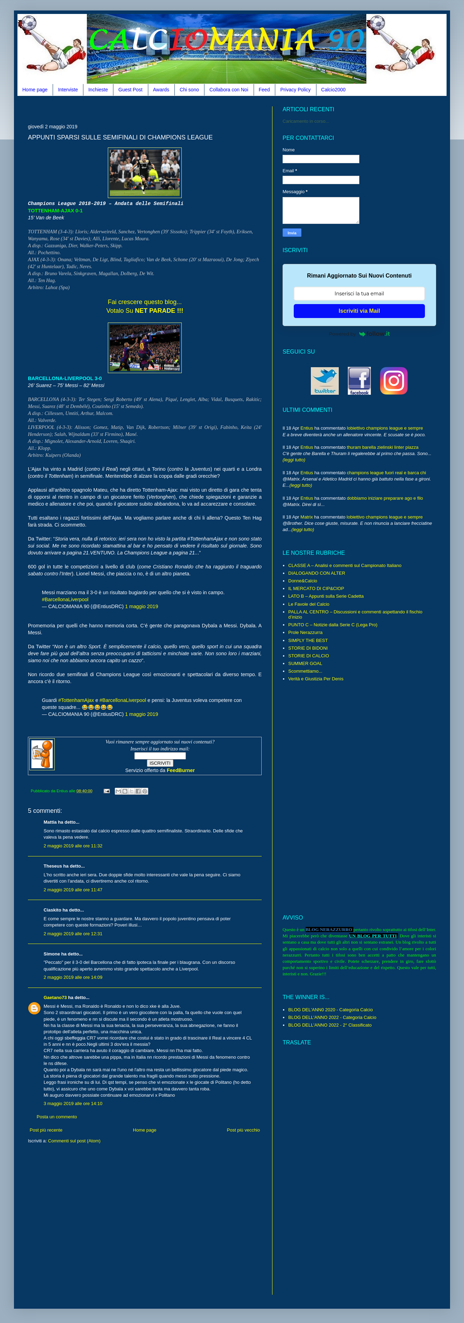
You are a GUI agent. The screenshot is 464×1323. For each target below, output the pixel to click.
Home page (34, 89)
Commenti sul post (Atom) (74, 1140)
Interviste (68, 89)
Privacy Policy (295, 89)
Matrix (306, 517)
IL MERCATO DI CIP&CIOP (316, 588)
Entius (306, 428)
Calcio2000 (333, 89)
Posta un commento (57, 1116)
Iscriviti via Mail (359, 311)
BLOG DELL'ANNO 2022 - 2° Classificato (330, 1025)
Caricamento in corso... (306, 121)
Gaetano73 (55, 997)
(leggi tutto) (294, 459)
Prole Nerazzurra (305, 632)
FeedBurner (181, 770)
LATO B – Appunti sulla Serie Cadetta (326, 596)
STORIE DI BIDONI (308, 648)
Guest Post (130, 89)
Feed (264, 89)
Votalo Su (145, 310)
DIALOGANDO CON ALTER (316, 573)
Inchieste (98, 89)
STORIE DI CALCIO (308, 655)
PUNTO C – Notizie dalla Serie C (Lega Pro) (332, 624)
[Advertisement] (155, 109)
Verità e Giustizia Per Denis (315, 678)
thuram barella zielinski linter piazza (382, 447)
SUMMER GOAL (305, 663)
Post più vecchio (243, 1130)
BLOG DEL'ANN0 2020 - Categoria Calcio (330, 1009)
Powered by (359, 334)
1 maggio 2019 (141, 606)
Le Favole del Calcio (308, 604)
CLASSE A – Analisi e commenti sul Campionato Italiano (344, 565)
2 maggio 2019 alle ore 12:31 (73, 933)
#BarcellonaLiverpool (65, 599)
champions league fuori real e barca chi (386, 472)
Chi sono (189, 89)
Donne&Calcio (302, 580)
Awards (161, 89)
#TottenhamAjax (76, 700)
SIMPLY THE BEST (308, 640)
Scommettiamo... (305, 671)
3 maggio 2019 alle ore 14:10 (73, 1103)
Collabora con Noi (228, 89)
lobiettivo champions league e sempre (385, 428)
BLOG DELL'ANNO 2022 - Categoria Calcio (332, 1017)
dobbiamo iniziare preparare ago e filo (385, 498)
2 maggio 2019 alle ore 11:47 (73, 889)
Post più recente (46, 1130)
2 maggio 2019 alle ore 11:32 (73, 845)
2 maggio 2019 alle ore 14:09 (73, 977)
